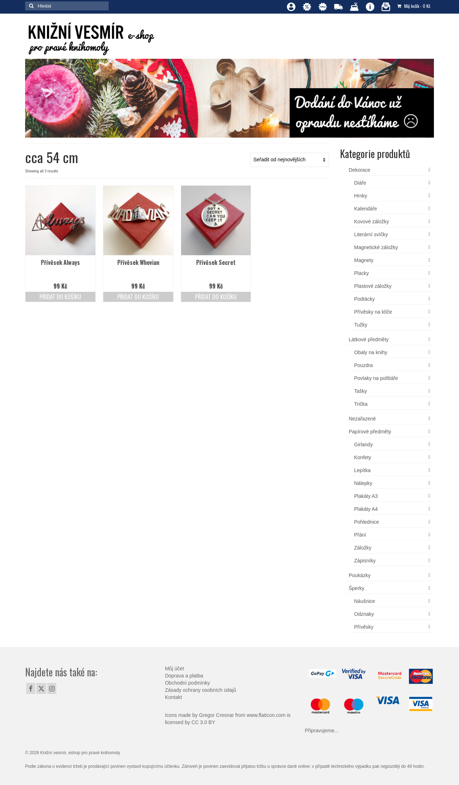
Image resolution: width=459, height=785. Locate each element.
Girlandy (363, 444)
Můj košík (413, 6)
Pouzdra (363, 365)
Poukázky (360, 575)
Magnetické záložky (376, 247)
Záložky (363, 548)
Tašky (360, 391)
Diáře (360, 183)
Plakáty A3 (366, 496)
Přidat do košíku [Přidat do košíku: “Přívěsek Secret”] (216, 296)
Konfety (362, 457)
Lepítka (362, 470)
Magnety (364, 260)
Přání (360, 535)
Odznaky (364, 614)
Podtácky (364, 299)
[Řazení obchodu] (289, 160)
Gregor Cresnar (216, 715)
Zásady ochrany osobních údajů (200, 690)
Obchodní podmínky (187, 683)
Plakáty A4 (366, 509)
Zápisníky (365, 560)
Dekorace (359, 170)
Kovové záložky (371, 221)
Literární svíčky (371, 234)
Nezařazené (362, 419)
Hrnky (361, 196)
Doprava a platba (184, 676)
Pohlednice (366, 522)
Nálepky (363, 483)
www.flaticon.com (266, 715)
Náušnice (364, 601)
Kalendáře (365, 208)
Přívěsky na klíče (373, 312)
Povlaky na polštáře (376, 378)
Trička (361, 404)
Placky (361, 273)
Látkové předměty (369, 339)
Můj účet (174, 668)
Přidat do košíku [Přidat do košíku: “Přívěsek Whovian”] (138, 296)
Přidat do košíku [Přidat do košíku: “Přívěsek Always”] (60, 296)
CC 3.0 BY (203, 722)
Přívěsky (364, 627)
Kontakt (173, 697)
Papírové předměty (370, 431)
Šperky (357, 588)
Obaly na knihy (371, 352)
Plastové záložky (373, 286)
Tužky (361, 325)
